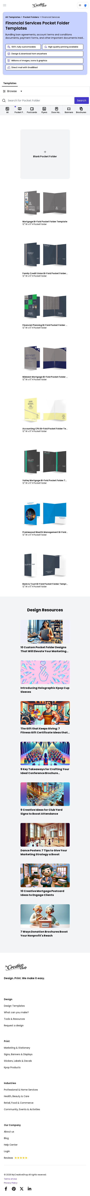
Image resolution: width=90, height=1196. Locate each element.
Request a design (14, 1025)
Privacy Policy (10, 1183)
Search (81, 100)
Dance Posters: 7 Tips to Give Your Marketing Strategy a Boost (43, 852)
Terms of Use (10, 1179)
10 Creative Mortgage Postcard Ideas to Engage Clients (42, 893)
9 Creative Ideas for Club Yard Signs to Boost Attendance (41, 812)
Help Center (11, 1144)
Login (7, 1151)
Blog (6, 1138)
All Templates (13, 17)
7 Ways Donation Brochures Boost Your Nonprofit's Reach (44, 934)
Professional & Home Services (21, 1089)
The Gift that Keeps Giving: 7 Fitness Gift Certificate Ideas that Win (44, 732)
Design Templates (14, 1005)
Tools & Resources (14, 1019)
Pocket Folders (31, 17)
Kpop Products (12, 1067)
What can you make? (16, 1012)
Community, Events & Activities (22, 1109)
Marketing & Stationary (17, 1047)
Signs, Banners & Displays (18, 1054)
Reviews (15, 1157)
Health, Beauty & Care (16, 1096)
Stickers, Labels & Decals (18, 1060)
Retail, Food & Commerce (18, 1102)
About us (9, 1131)
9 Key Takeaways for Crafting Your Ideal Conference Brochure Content (44, 773)
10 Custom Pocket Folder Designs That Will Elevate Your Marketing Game (43, 651)
